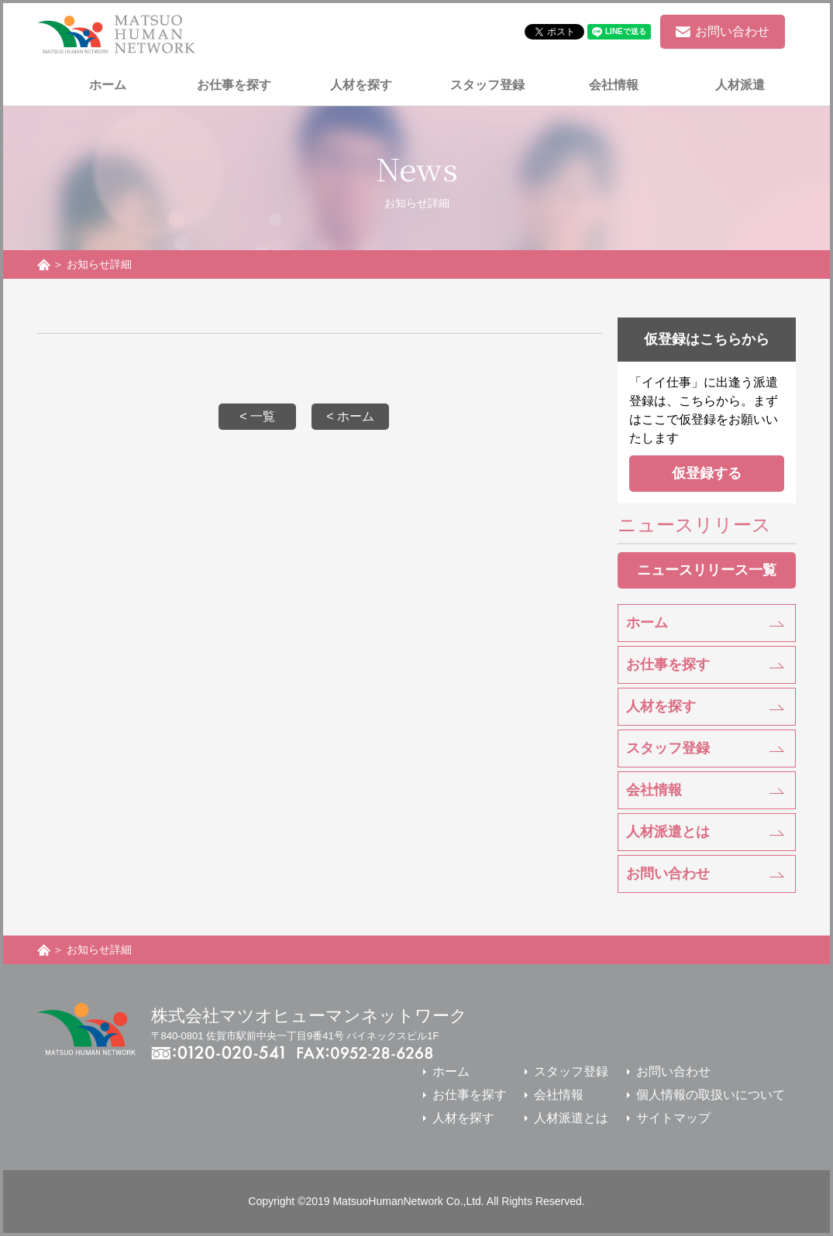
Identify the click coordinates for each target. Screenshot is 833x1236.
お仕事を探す (668, 664)
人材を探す (661, 706)
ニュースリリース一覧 (706, 570)
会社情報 (654, 790)
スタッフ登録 (668, 748)
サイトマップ (673, 1117)
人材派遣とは (668, 831)
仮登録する (707, 473)
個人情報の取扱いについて (710, 1094)
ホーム (647, 622)
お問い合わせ (668, 873)
